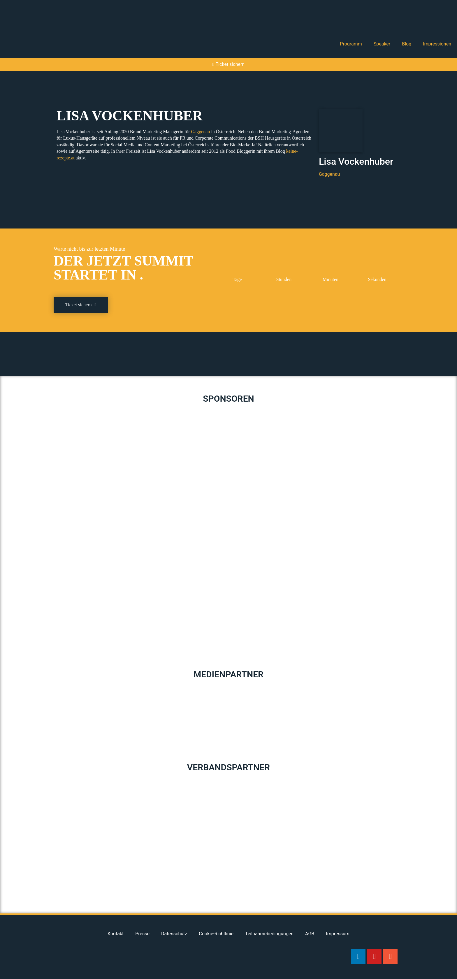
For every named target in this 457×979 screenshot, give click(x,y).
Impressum (337, 933)
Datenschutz (174, 933)
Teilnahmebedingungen (269, 933)
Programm (351, 44)
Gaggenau (201, 131)
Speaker (382, 44)
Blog (406, 44)
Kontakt (116, 933)
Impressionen (437, 44)
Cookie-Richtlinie (216, 933)
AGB (309, 933)
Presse (142, 933)
